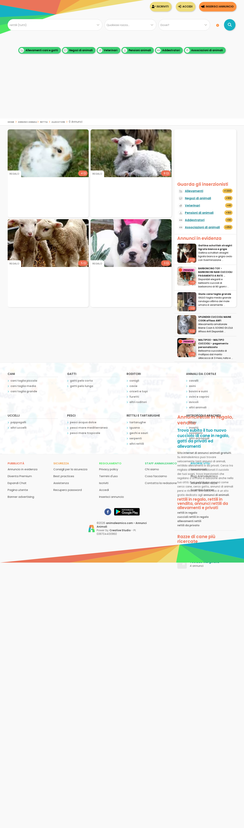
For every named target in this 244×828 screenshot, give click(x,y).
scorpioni (195, 433)
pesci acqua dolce (83, 422)
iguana (134, 428)
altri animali (197, 407)
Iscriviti (163, 6)
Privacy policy (108, 469)
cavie (133, 386)
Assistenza (61, 483)
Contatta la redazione (161, 483)
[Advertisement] (122, 91)
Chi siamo (152, 469)
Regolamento (110, 463)
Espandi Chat (17, 483)
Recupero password (67, 490)
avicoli (193, 402)
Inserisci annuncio (220, 6)
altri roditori (138, 402)
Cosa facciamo (156, 476)
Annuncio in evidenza (22, 469)
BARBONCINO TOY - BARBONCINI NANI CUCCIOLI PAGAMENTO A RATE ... (215, 272)
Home (11, 122)
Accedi (187, 6)
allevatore (58, 122)
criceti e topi (138, 391)
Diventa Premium (20, 476)
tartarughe (137, 422)
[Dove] (184, 25)
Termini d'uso (108, 476)
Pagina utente (18, 490)
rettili (44, 122)
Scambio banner (202, 490)
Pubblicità (16, 463)
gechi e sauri (138, 433)
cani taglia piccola (23, 381)
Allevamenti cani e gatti (38, 50)
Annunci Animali (27, 122)
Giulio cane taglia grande (214, 294)
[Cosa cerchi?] (55, 25)
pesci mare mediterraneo (89, 428)
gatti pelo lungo (81, 386)
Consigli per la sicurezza (70, 469)
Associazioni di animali (204, 50)
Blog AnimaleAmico (204, 476)
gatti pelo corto (81, 381)
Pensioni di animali (199, 213)
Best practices (63, 476)
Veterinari (107, 50)
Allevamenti (194, 191)
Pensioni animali (136, 50)
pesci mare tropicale (85, 433)
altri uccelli (18, 428)
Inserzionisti (199, 469)
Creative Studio (120, 530)
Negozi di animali (78, 50)
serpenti (135, 438)
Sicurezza (61, 463)
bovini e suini (198, 391)
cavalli (193, 381)
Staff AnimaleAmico (161, 463)
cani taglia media (23, 386)
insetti (193, 428)
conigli (134, 381)
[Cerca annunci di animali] (229, 25)
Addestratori (168, 50)
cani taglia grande (23, 391)
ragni (193, 422)
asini (192, 386)
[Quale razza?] (130, 25)
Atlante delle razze (204, 483)
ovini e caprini (199, 397)
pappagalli (18, 422)
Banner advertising (21, 497)
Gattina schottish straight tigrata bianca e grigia (215, 247)
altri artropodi (199, 438)
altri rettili (136, 444)
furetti (134, 397)
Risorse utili (200, 463)
